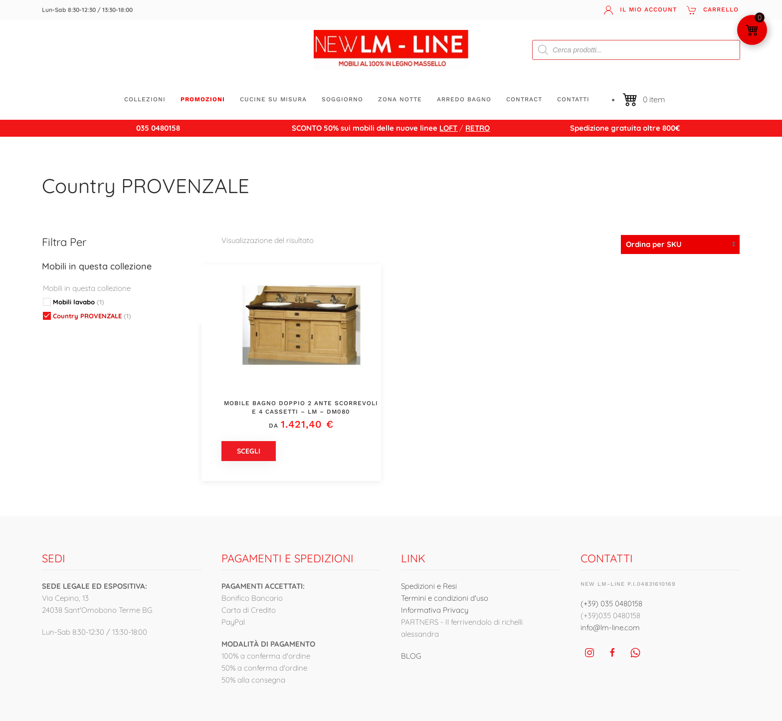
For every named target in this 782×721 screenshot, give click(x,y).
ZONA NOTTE (400, 99)
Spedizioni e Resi (429, 586)
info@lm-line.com (610, 627)
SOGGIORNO (342, 99)
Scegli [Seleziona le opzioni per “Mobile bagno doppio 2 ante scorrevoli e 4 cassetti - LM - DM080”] (248, 451)
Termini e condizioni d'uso (444, 598)
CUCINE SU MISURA (273, 99)
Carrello (713, 10)
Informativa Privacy (434, 610)
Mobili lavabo (78, 302)
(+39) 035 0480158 (611, 603)
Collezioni (145, 99)
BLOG (411, 656)
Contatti (573, 99)
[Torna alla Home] (391, 50)
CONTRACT (524, 99)
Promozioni (203, 99)
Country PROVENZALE (145, 185)
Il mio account (640, 10)
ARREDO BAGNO (464, 99)
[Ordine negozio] (680, 244)
